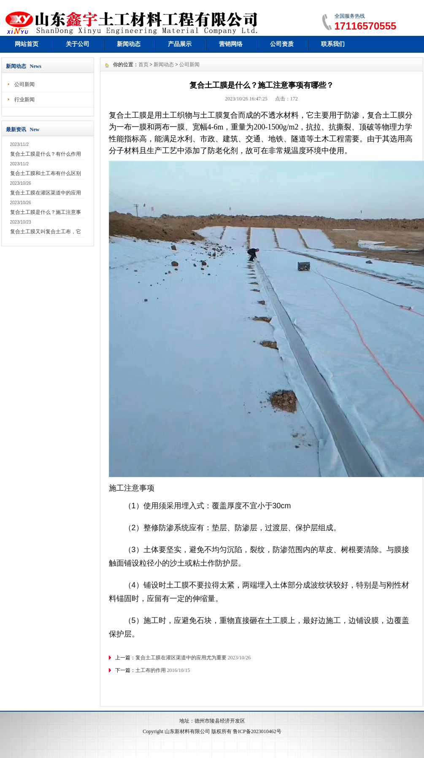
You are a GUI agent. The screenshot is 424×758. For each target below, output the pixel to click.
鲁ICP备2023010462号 (257, 731)
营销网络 (231, 44)
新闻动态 (128, 44)
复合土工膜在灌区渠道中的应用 (45, 193)
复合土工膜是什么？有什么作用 (45, 154)
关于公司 (77, 44)
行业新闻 (24, 100)
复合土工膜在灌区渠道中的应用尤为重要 (181, 658)
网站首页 (26, 44)
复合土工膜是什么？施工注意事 (45, 212)
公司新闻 (24, 84)
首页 (143, 64)
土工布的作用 (150, 670)
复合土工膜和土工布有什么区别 (45, 173)
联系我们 (333, 44)
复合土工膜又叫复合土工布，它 (45, 232)
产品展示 (180, 44)
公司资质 (282, 44)
